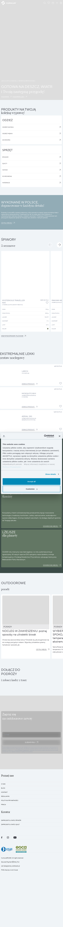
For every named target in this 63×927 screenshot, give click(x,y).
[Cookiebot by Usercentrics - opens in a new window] (44, 436)
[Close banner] (59, 436)
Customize (31, 489)
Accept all (31, 481)
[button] (50, 358)
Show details (50, 474)
